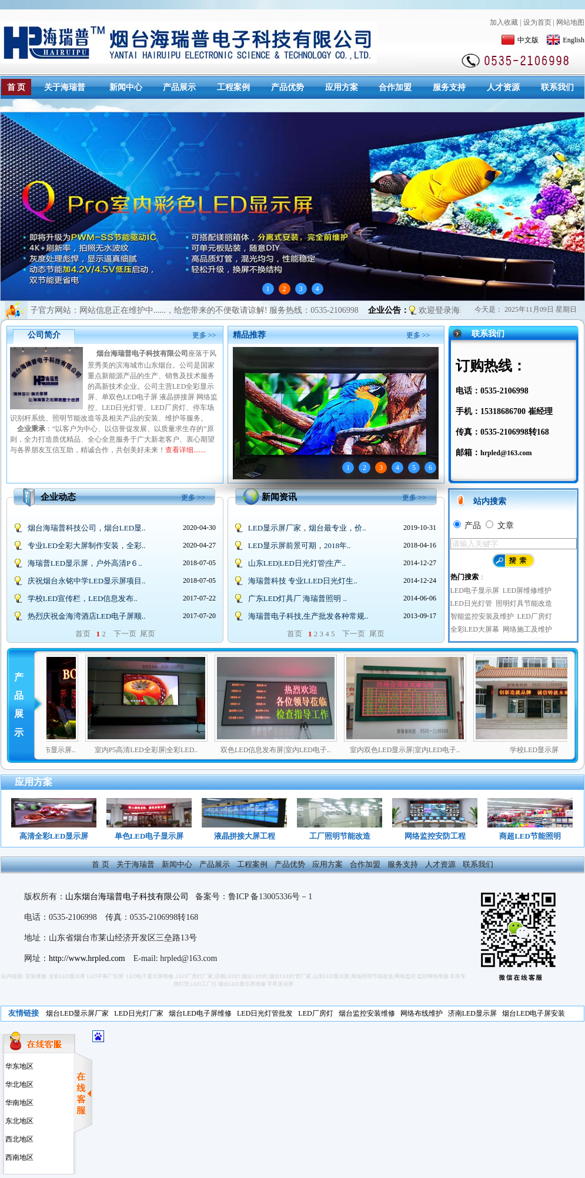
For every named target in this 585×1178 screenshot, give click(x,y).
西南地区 (19, 1157)
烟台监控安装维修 (367, 1013)
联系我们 (557, 87)
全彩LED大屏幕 (474, 629)
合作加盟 (395, 87)
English (565, 40)
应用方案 (341, 87)
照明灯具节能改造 (524, 603)
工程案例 (233, 87)
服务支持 (449, 87)
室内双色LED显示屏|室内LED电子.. (428, 750)
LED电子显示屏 (474, 590)
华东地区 (19, 1066)
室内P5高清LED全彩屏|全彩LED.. (170, 750)
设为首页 (537, 22)
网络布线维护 (421, 1013)
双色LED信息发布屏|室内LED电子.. (299, 750)
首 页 (16, 87)
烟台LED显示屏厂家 (77, 1013)
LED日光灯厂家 (138, 1013)
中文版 (520, 40)
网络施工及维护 (527, 629)
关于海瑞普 (64, 87)
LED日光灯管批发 (265, 1013)
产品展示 (179, 87)
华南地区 (19, 1103)
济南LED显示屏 (472, 1013)
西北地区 (19, 1139)
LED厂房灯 (534, 616)
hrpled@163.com (506, 453)
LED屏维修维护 (527, 590)
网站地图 (570, 22)
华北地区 (19, 1084)
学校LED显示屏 (557, 750)
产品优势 (287, 87)
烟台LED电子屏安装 (533, 1013)
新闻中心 (125, 87)
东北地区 (19, 1121)
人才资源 (503, 87)
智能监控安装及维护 (482, 616)
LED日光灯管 (471, 603)
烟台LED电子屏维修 (200, 1013)
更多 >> (204, 335)
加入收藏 (504, 22)
